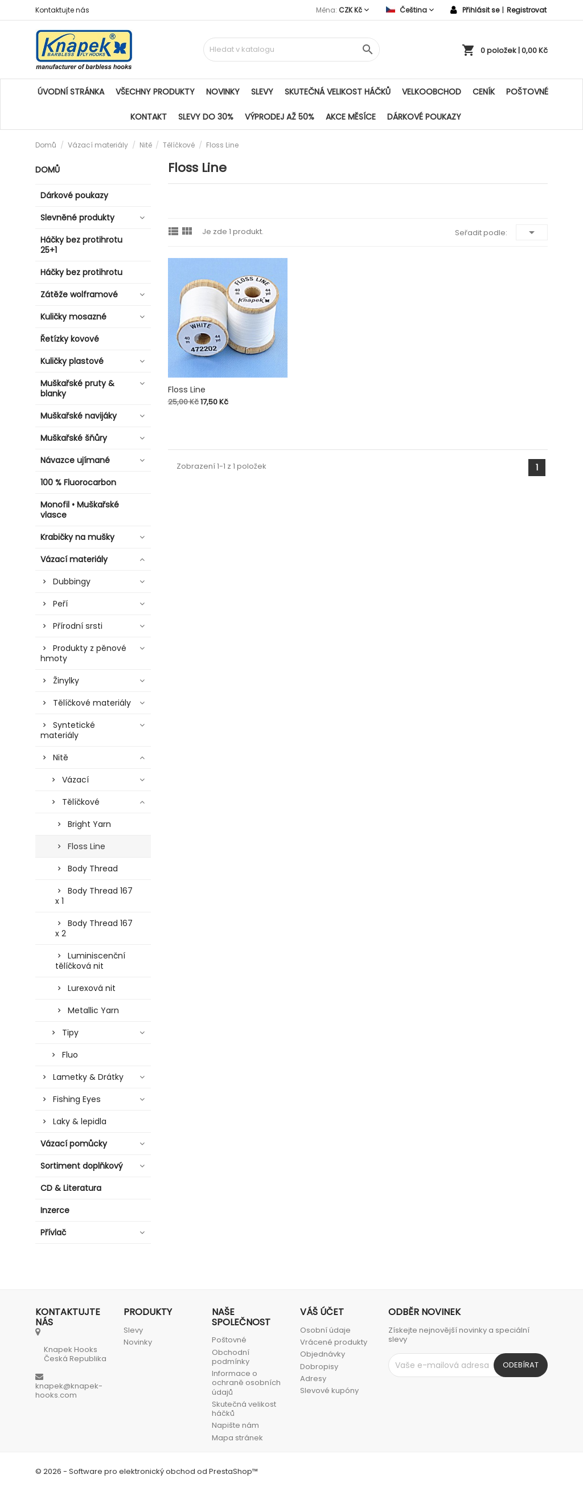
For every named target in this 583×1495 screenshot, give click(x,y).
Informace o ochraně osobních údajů (246, 1383)
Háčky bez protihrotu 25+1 (81, 245)
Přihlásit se (480, 10)
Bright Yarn (89, 824)
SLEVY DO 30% (205, 116)
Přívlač (53, 1232)
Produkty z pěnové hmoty (83, 653)
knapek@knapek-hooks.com (68, 1390)
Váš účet (322, 1311)
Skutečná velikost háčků (338, 91)
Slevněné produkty (77, 217)
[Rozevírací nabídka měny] (354, 10)
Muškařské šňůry (73, 438)
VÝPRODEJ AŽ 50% (279, 116)
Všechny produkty (155, 91)
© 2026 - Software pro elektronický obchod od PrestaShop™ (146, 1471)
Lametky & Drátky (88, 1077)
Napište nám (235, 1425)
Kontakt (148, 116)
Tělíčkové (81, 802)
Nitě (60, 757)
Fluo (70, 1054)
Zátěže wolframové (79, 294)
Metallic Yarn (93, 1010)
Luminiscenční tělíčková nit (90, 961)
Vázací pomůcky (73, 1143)
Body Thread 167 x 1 (94, 896)
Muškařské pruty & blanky (77, 388)
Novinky (223, 91)
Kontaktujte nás (62, 10)
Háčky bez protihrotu (81, 272)
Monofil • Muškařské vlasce (79, 510)
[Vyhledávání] (291, 50)
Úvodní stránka (71, 91)
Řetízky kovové (69, 339)
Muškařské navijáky (78, 415)
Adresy (313, 1378)
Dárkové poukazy (424, 116)
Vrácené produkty (333, 1342)
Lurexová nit (92, 988)
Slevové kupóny (329, 1390)
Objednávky (322, 1354)
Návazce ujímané (75, 460)
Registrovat (527, 10)
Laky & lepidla (79, 1121)
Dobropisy (319, 1366)
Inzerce (54, 1210)
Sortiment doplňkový (81, 1166)
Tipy (70, 1032)
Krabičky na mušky (77, 537)
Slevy (262, 91)
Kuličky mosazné (73, 316)
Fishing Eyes (77, 1099)
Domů (47, 169)
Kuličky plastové (72, 361)
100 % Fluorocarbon (78, 482)
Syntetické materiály (67, 730)
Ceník (484, 91)
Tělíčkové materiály (92, 702)
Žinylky (66, 680)
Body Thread (93, 868)
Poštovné (527, 91)
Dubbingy (72, 581)
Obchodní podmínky (230, 1357)
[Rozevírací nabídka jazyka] (410, 10)
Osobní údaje (325, 1330)
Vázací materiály (74, 559)
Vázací (75, 779)
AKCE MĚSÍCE (351, 116)
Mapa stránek (237, 1437)
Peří (60, 603)
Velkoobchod (431, 91)
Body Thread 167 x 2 (94, 928)
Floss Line (86, 846)
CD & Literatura (70, 1188)
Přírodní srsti (77, 626)
